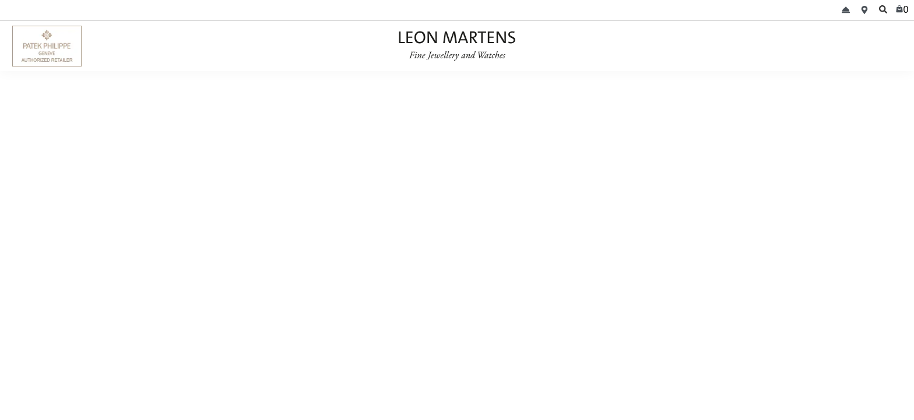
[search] (883, 10)
